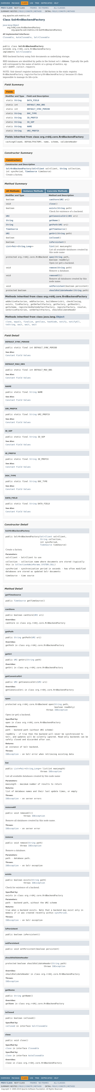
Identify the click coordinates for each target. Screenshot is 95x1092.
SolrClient (38, 168)
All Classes (59, 8)
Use (31, 3)
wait (19, 324)
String (18, 100)
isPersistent (56, 242)
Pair (14, 246)
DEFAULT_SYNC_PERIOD (38, 109)
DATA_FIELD (33, 100)
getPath (53, 225)
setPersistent (57, 286)
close (52, 204)
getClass (40, 322)
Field (21, 11)
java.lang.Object (11, 25)
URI (62, 199)
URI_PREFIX (33, 131)
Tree (37, 3)
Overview (5, 3)
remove (52, 268)
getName (53, 220)
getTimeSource (57, 229)
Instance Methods (33, 191)
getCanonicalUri (58, 216)
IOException (61, 710)
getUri (52, 233)
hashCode (52, 322)
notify (62, 322)
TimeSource (31, 171)
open (51, 257)
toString (10, 324)
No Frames (44, 8)
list (51, 246)
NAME (29, 126)
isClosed (54, 238)
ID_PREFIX (32, 118)
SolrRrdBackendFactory (18, 168)
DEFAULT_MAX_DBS (36, 105)
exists (52, 208)
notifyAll (74, 322)
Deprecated (46, 3)
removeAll (54, 275)
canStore (54, 199)
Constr (28, 11)
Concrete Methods (57, 191)
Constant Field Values (18, 355)
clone (8, 322)
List (8, 246)
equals (17, 322)
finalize (28, 322)
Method (38, 11)
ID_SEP (30, 122)
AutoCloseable (24, 37)
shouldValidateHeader (61, 290)
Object (60, 316)
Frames (33, 8)
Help (56, 3)
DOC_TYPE (32, 113)
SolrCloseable (41, 37)
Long (28, 246)
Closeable (8, 37)
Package (15, 3)
